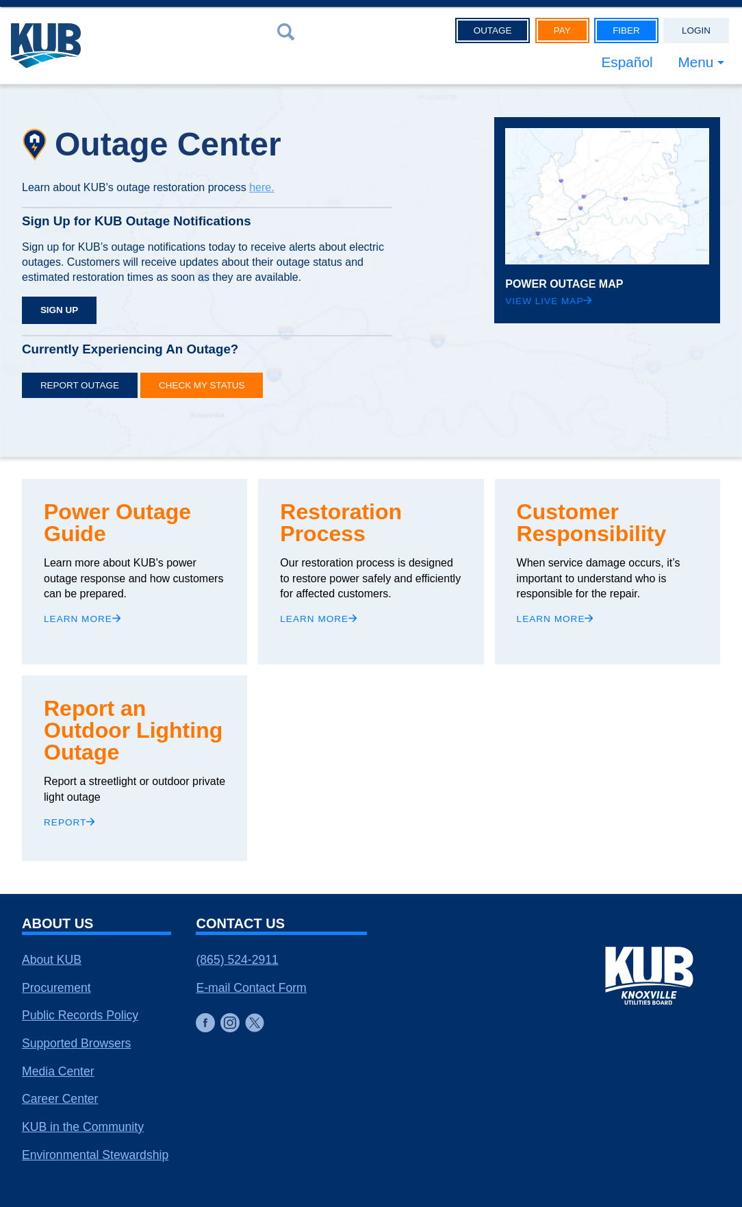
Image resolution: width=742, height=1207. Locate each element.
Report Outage (79, 385)
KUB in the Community (83, 1127)
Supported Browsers (76, 1043)
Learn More (82, 619)
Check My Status (201, 385)
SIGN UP (59, 310)
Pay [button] (562, 30)
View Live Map (548, 301)
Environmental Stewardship (95, 1155)
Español (626, 62)
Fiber (626, 30)
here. (261, 187)
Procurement (56, 988)
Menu (695, 62)
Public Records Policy (80, 1015)
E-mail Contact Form (251, 988)
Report (69, 822)
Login (696, 30)
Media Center (58, 1071)
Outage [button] (493, 30)
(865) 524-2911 (237, 960)
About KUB (51, 960)
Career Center (60, 1099)
